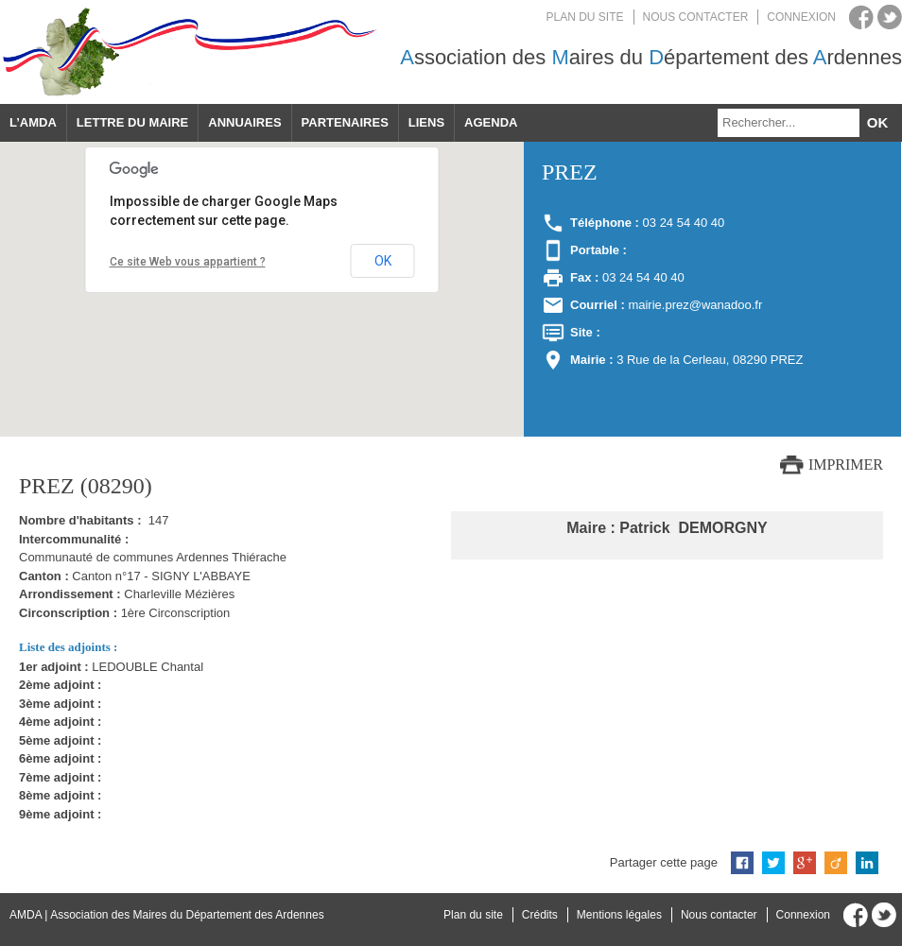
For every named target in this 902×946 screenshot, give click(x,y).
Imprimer (845, 464)
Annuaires (244, 122)
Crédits (540, 914)
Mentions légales (619, 914)
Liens (426, 122)
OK (382, 260)
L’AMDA (33, 122)
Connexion (801, 17)
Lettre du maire (132, 122)
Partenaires (345, 122)
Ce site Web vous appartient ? (188, 261)
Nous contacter (696, 17)
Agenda (490, 122)
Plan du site (585, 17)
